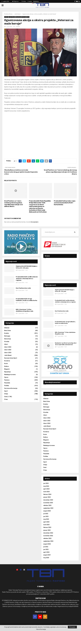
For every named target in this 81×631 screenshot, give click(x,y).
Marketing (36, 1)
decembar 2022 (48, 533)
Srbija (6, 394)
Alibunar (6, 328)
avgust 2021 (47, 555)
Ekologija (7, 336)
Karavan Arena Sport (10, 358)
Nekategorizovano (10, 374)
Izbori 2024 (7, 352)
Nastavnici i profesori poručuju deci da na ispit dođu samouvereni (65, 343)
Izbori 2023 (7, 349)
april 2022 (46, 552)
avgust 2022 (47, 544)
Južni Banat (12, 16)
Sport (6, 391)
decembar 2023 (48, 500)
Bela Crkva (7, 330)
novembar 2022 (48, 535)
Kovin (6, 363)
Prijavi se (15, 1)
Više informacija (41, 629)
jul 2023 (45, 513)
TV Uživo (23, 1)
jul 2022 (45, 546)
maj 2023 (46, 519)
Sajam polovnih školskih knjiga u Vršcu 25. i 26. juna (26, 267)
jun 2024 (46, 483)
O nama (30, 1)
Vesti (28, 16)
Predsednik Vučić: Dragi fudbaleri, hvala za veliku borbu (26, 299)
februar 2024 (47, 494)
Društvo (6, 16)
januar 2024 (47, 497)
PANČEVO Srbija (60, 267)
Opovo (6, 377)
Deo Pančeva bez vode (23, 288)
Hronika (6, 341)
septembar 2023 (48, 508)
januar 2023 (47, 530)
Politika (6, 385)
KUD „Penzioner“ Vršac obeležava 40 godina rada (24, 310)
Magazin (7, 369)
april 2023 (46, 522)
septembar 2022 (48, 541)
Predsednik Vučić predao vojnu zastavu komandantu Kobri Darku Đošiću (64, 202)
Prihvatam (72, 627)
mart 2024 (46, 491)
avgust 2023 (47, 511)
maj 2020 (46, 557)
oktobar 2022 (47, 538)
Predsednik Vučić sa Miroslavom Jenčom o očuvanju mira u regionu (27, 278)
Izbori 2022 (7, 347)
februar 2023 (47, 527)
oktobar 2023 (47, 505)
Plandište (7, 383)
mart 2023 (46, 524)
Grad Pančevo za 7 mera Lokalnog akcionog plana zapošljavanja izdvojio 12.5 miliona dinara (60, 172)
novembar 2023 (48, 502)
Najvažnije (18, 16)
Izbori (6, 344)
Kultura (6, 366)
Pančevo (23, 16)
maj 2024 (46, 486)
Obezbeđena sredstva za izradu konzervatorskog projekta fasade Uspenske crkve (21, 172)
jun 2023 (46, 516)
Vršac (6, 399)
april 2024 (46, 489)
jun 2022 (46, 549)
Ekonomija (7, 339)
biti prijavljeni (34, 222)
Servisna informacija (10, 388)
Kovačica (7, 361)
